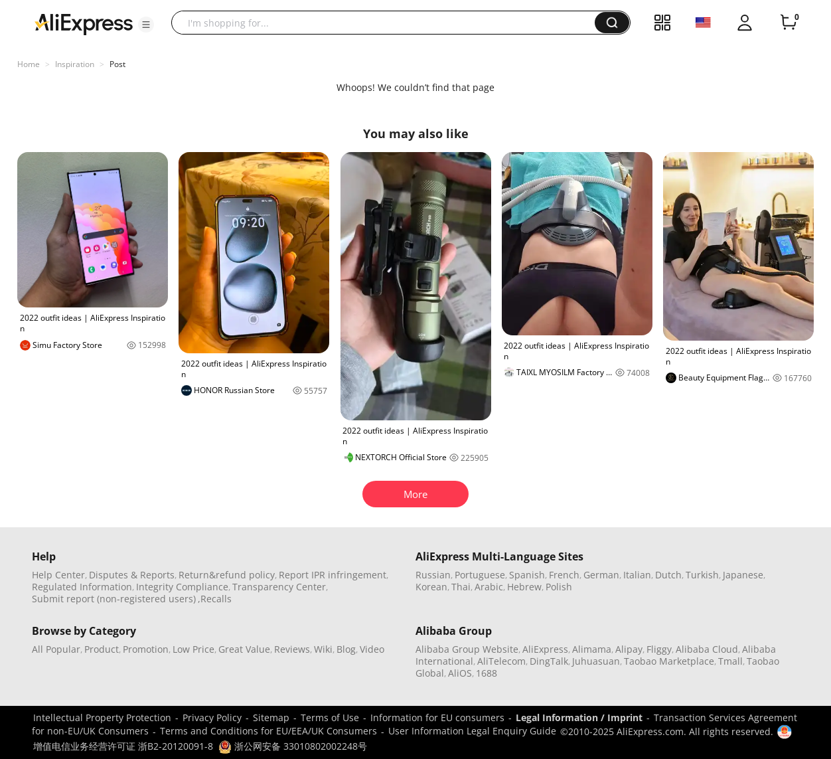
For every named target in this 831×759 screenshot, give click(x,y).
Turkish (702, 574)
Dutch (668, 574)
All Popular (56, 649)
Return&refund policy (227, 574)
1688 (486, 673)
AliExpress (545, 649)
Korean (431, 586)
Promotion (146, 649)
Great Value (244, 649)
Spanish (527, 574)
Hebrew (524, 586)
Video (372, 649)
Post (117, 64)
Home (28, 64)
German (601, 574)
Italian (637, 574)
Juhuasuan (596, 661)
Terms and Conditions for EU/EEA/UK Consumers (268, 730)
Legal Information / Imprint (579, 717)
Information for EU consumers (437, 717)
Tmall (730, 661)
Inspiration (74, 64)
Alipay (628, 649)
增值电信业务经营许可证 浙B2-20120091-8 (123, 746)
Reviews (292, 649)
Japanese (743, 574)
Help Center (58, 574)
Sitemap (271, 717)
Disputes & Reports (132, 574)
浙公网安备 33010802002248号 (292, 746)
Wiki (323, 649)
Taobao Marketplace (669, 661)
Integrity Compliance (182, 586)
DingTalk (549, 661)
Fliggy (659, 649)
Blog (346, 649)
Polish (559, 586)
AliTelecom (501, 661)
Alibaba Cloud (707, 649)
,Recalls (215, 598)
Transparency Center (279, 586)
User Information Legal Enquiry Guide (472, 730)
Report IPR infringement (332, 574)
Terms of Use (330, 717)
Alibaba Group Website (467, 649)
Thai (461, 586)
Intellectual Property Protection (102, 717)
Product (101, 649)
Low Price (193, 649)
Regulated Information (82, 586)
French (564, 574)
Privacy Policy (212, 717)
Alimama (591, 649)
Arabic (489, 586)
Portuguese (480, 574)
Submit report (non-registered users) (114, 598)
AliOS (460, 673)
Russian (433, 574)
